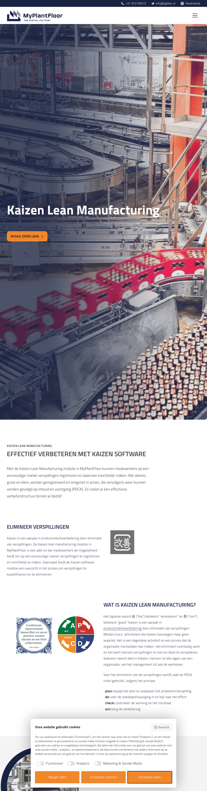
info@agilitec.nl (165, 3)
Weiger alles (57, 777)
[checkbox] (49, 763)
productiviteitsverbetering (123, 628)
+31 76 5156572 (136, 3)
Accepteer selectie (103, 777)
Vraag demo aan (27, 236)
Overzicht (161, 727)
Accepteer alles (150, 777)
